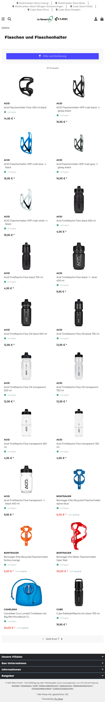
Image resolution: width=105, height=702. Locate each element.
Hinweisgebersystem (41, 688)
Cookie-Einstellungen (63, 688)
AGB (35, 685)
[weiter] (61, 639)
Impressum (26, 685)
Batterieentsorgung (83, 685)
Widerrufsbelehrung (48, 685)
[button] (95, 19)
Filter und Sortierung (52, 56)
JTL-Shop (58, 699)
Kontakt (15, 685)
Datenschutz (66, 685)
